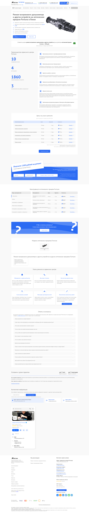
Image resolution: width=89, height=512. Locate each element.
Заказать (71, 125)
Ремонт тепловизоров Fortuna (37, 463)
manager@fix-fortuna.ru (61, 473)
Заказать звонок (44, 230)
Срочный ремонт (26, 7)
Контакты (65, 7)
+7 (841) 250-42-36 (43, 2)
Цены (31, 7)
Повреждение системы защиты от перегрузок (39, 204)
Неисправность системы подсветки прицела (39, 196)
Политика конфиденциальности (44, 504)
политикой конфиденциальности (28, 177)
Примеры (13, 469)
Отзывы (38, 7)
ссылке (17, 491)
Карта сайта (13, 494)
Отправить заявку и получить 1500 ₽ (47, 175)
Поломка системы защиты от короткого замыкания (40, 212)
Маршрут (15, 430)
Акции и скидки (52, 7)
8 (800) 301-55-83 (60, 468)
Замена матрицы (18, 125)
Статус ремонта (74, 7)
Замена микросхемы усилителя (21, 128)
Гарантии (47, 7)
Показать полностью (15, 383)
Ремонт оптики (18, 142)
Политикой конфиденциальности (36, 396)
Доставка (42, 7)
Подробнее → (72, 196)
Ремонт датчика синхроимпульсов (22, 138)
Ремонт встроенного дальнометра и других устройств (26, 132)
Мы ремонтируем (16, 8)
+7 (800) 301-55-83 (54, 2)
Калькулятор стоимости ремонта (17, 485)
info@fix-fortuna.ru (60, 471)
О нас (35, 7)
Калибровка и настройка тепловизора (23, 135)
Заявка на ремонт (59, 7)
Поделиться (57, 495)
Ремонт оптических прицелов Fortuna (38, 460)
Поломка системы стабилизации (38, 200)
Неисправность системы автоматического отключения (40, 208)
